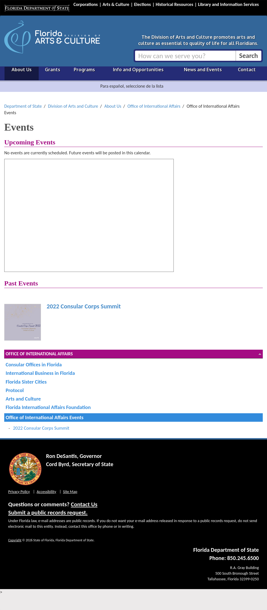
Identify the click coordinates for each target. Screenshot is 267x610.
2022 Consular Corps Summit (84, 306)
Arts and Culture (23, 398)
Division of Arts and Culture (73, 106)
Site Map (70, 491)
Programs (84, 69)
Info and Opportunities (138, 69)
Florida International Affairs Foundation (48, 407)
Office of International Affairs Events (44, 417)
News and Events (203, 69)
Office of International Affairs (154, 106)
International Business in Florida (40, 373)
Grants (52, 69)
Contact (247, 69)
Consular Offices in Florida (34, 364)
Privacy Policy (19, 491)
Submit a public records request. (48, 512)
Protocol (15, 390)
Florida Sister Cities (26, 381)
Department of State (23, 106)
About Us (22, 69)
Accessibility (46, 491)
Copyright (14, 540)
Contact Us (84, 504)
